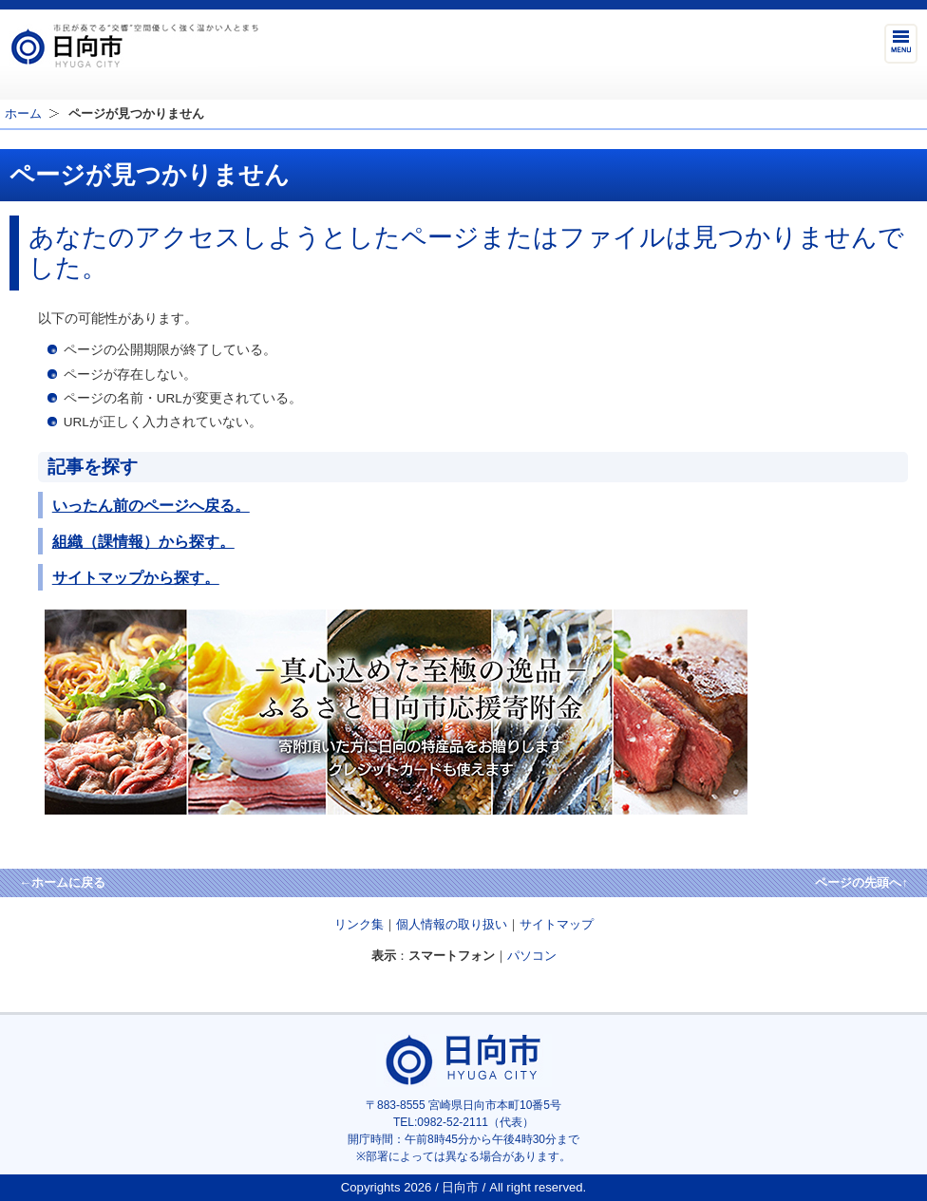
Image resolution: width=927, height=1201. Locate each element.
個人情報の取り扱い (451, 924)
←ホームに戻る (62, 882)
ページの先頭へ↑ (861, 882)
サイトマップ (557, 924)
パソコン (532, 955)
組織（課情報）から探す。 (143, 541)
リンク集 (359, 924)
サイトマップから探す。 (135, 577)
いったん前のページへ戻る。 (151, 505)
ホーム (23, 113)
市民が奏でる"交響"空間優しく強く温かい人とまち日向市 (133, 45)
